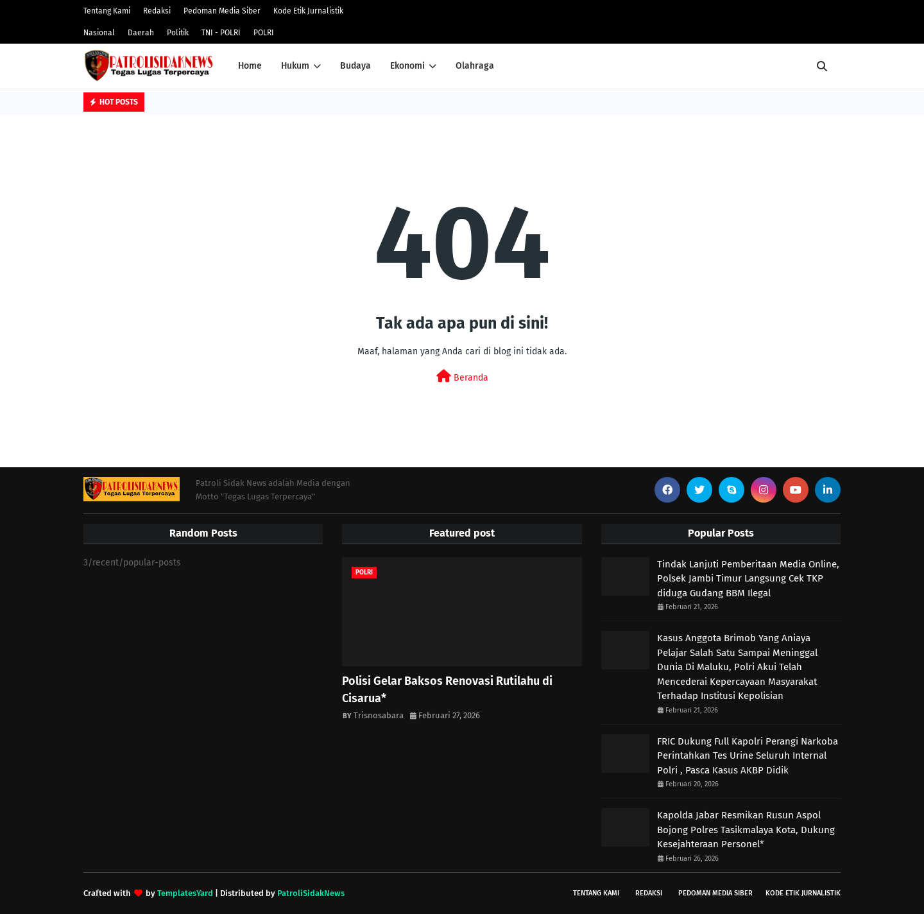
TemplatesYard (185, 893)
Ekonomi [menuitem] (407, 65)
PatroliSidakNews (311, 893)
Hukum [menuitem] (295, 65)
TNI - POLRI (221, 32)
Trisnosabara (379, 715)
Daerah (141, 32)
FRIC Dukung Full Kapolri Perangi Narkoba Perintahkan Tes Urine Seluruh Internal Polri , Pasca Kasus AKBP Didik (747, 756)
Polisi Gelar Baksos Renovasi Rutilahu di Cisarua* (447, 689)
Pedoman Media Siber (222, 10)
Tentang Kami (106, 10)
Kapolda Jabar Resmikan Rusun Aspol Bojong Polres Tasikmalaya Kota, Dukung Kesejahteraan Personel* (746, 829)
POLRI (263, 32)
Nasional (99, 32)
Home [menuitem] (250, 65)
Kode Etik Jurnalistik (308, 10)
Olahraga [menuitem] (475, 65)
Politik (178, 32)
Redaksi (157, 10)
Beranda (462, 376)
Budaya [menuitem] (355, 65)
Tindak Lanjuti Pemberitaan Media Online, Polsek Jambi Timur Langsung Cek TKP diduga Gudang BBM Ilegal (748, 578)
